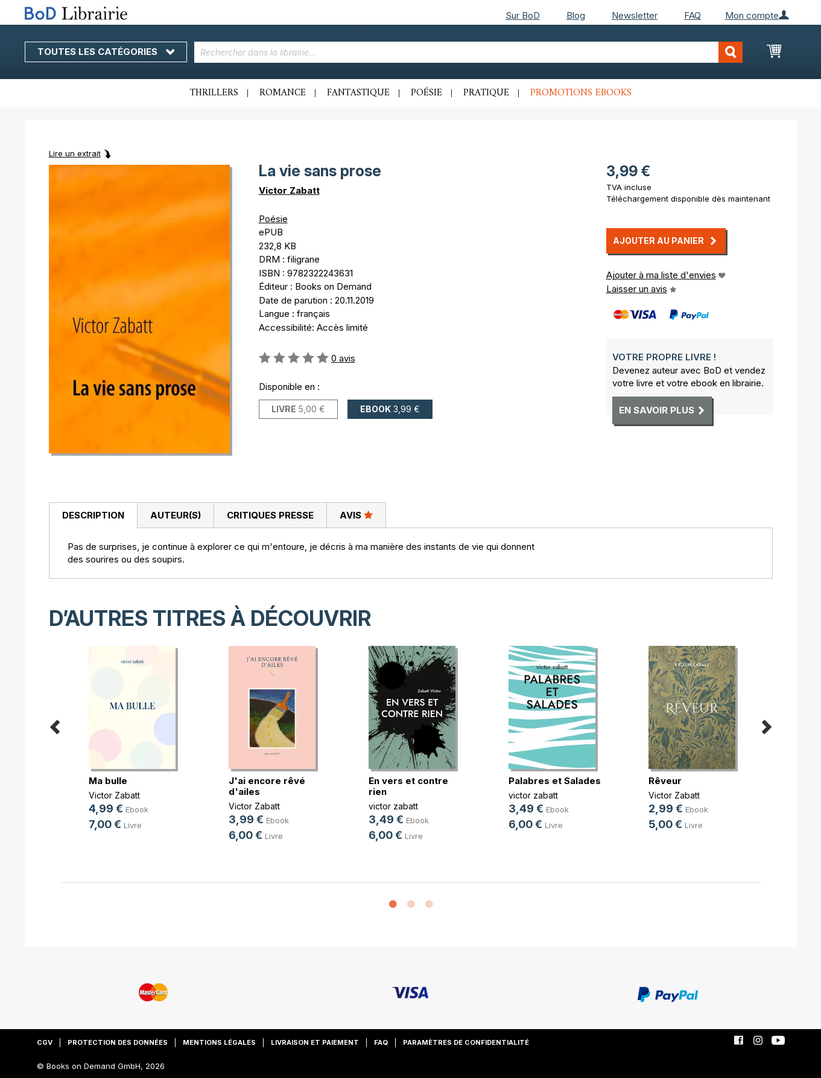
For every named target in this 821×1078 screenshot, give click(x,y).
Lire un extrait (75, 153)
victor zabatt (393, 806)
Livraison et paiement (315, 1042)
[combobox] (468, 52)
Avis (356, 514)
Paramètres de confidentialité (466, 1042)
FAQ (692, 15)
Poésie (426, 93)
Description (93, 515)
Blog (575, 15)
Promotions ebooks (581, 93)
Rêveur (665, 780)
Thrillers (214, 93)
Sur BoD (523, 15)
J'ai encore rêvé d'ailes (267, 786)
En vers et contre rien (408, 786)
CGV (44, 1042)
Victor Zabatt (289, 190)
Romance (282, 93)
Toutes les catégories (105, 51)
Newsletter (635, 15)
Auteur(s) (175, 515)
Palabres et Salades (555, 780)
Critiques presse (270, 515)
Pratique (486, 93)
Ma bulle (108, 780)
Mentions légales (219, 1042)
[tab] (93, 515)
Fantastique (358, 93)
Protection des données (118, 1042)
